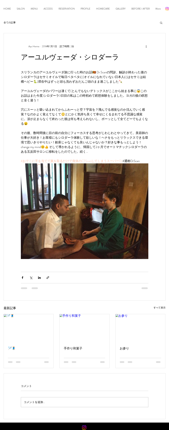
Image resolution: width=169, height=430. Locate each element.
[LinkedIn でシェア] (39, 277)
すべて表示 (159, 307)
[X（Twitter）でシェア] (31, 277)
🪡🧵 (12, 348)
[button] (161, 22)
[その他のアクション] (146, 46)
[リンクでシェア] (47, 277)
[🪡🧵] (29, 328)
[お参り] (140, 328)
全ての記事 (10, 22)
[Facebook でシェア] (22, 277)
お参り (124, 348)
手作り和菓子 (73, 348)
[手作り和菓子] (84, 328)
